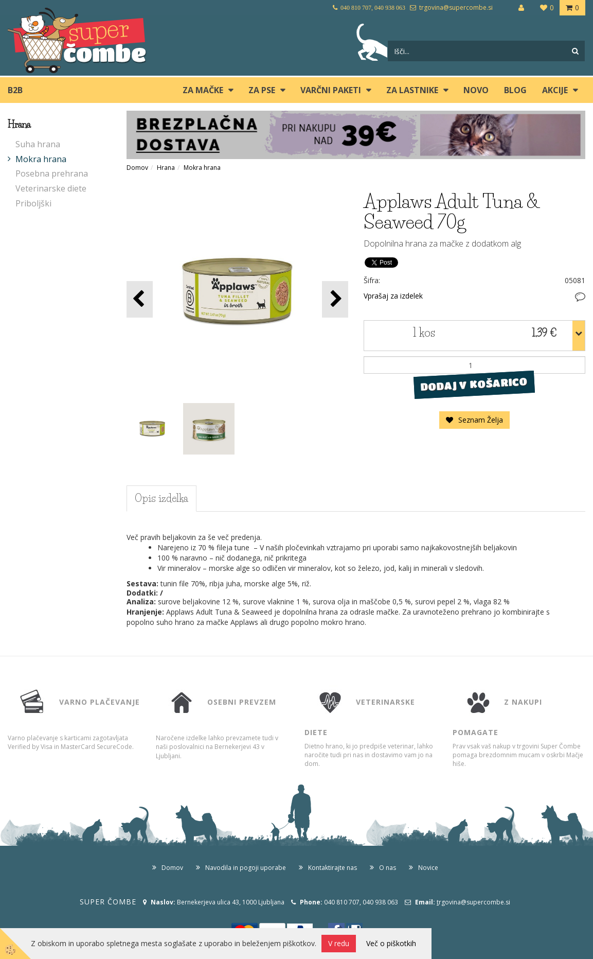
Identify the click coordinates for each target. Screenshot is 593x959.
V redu (338, 943)
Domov (137, 167)
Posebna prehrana (51, 173)
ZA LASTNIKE (412, 90)
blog (515, 90)
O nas (387, 867)
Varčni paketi (330, 90)
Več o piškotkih (391, 943)
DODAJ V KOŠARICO (474, 384)
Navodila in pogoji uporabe (245, 867)
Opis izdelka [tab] (161, 498)
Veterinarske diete (50, 188)
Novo (476, 90)
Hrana (166, 167)
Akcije (555, 90)
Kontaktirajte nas (332, 867)
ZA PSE (261, 90)
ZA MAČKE (203, 90)
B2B (15, 90)
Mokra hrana (40, 159)
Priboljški (33, 203)
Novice (428, 867)
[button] (335, 299)
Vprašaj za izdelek (393, 296)
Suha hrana (37, 144)
